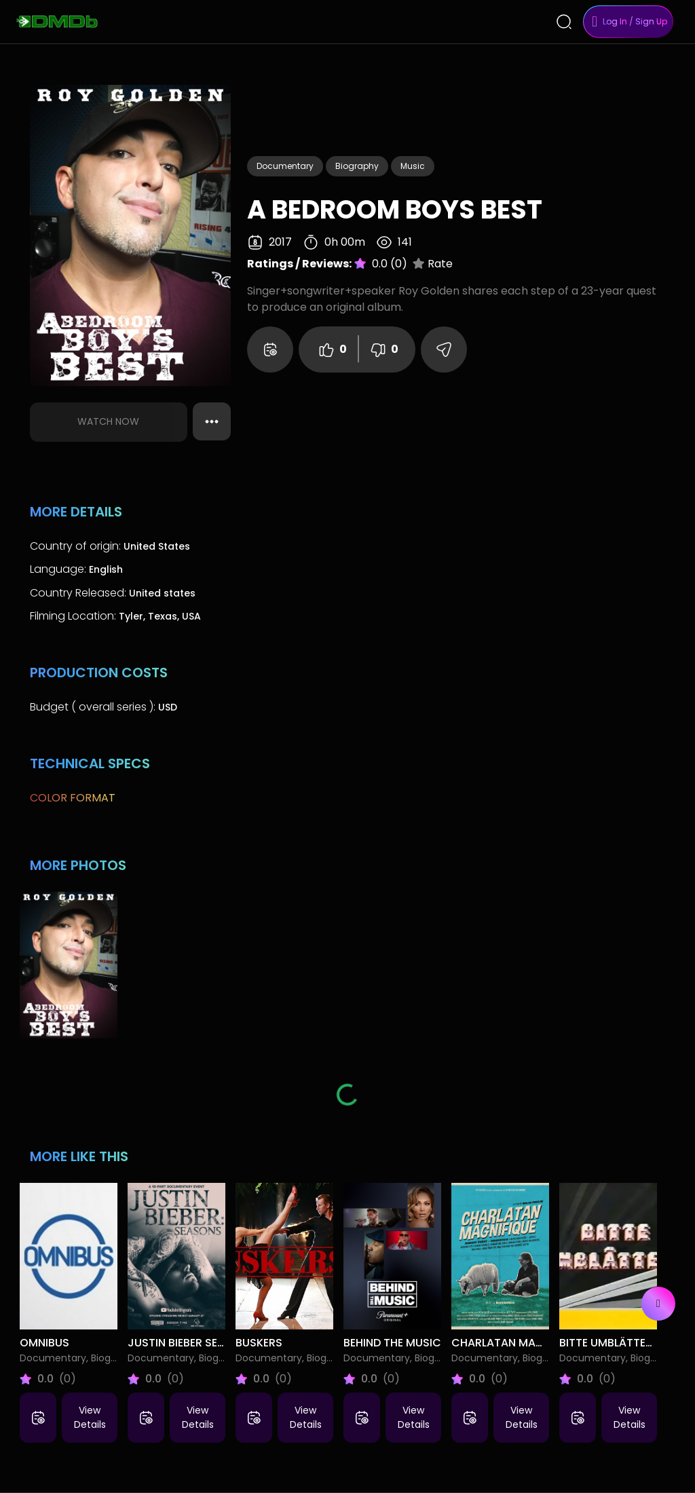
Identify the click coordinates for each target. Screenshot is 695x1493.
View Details (90, 1417)
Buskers (259, 1342)
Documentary (285, 166)
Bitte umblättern (609, 1342)
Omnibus (44, 1342)
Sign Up (651, 21)
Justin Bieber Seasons (191, 1342)
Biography (357, 166)
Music (412, 166)
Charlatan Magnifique (517, 1342)
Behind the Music (392, 1342)
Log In (615, 21)
